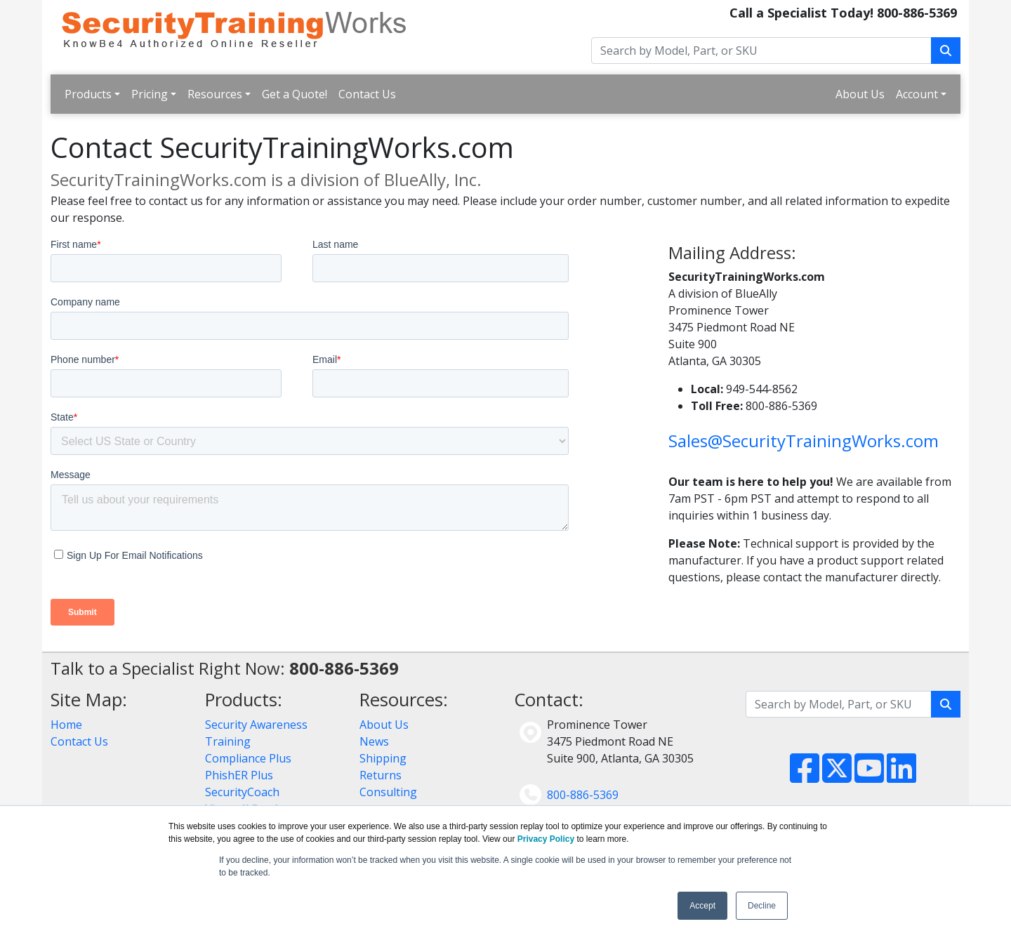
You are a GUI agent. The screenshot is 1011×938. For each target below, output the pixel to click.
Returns (380, 775)
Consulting (388, 792)
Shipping (383, 758)
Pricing (149, 94)
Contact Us (367, 94)
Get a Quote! (294, 94)
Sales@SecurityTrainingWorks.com (803, 440)
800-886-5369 (583, 794)
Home (66, 724)
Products (88, 94)
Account (917, 94)
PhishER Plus (239, 775)
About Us (860, 94)
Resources (214, 94)
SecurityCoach (242, 792)
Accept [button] (702, 906)
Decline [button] (762, 906)
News (374, 741)
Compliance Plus (248, 758)
